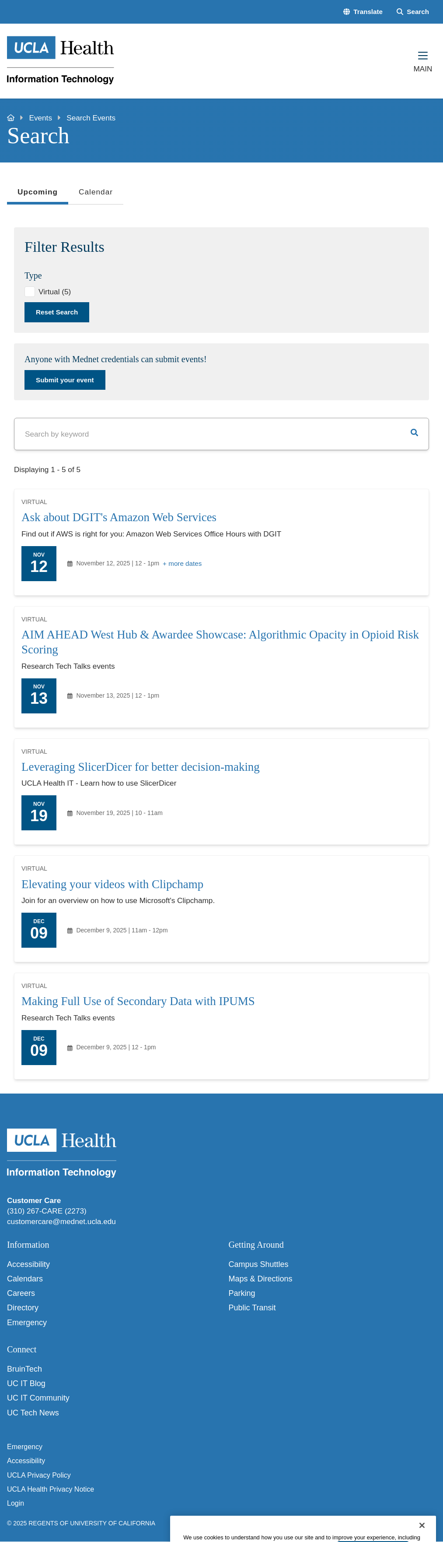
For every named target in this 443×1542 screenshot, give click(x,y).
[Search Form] (413, 12)
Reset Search (57, 312)
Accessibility (28, 1264)
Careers (21, 1293)
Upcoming (37, 194)
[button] (363, 12)
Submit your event (65, 380)
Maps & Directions (261, 1278)
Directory (22, 1307)
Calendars (25, 1278)
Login (15, 1503)
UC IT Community (38, 1398)
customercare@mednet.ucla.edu (61, 1221)
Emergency (27, 1322)
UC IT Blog (26, 1383)
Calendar (96, 191)
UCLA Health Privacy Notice (50, 1489)
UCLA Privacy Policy (39, 1475)
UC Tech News (33, 1412)
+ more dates (182, 563)
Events (40, 117)
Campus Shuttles (259, 1264)
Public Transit (252, 1307)
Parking (242, 1293)
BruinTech (24, 1369)
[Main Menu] (423, 61)
